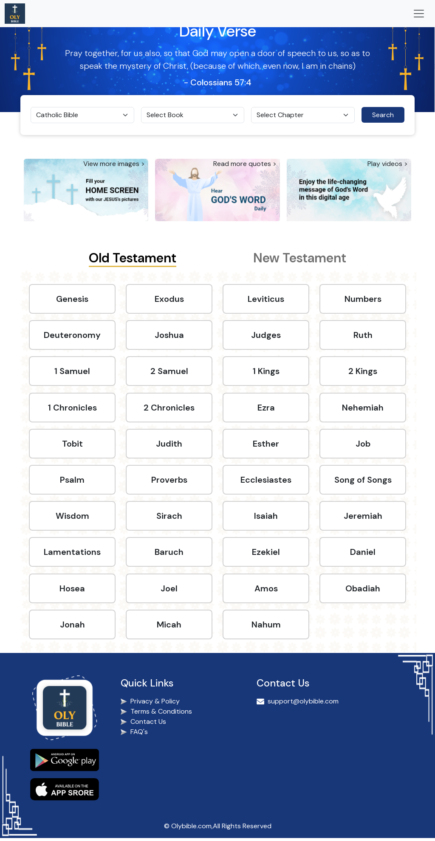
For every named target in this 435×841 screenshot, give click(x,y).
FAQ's (139, 735)
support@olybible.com (303, 704)
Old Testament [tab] (132, 258)
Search (383, 114)
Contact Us (148, 724)
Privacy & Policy (155, 704)
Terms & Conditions (161, 714)
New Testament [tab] (299, 258)
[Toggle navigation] (418, 14)
